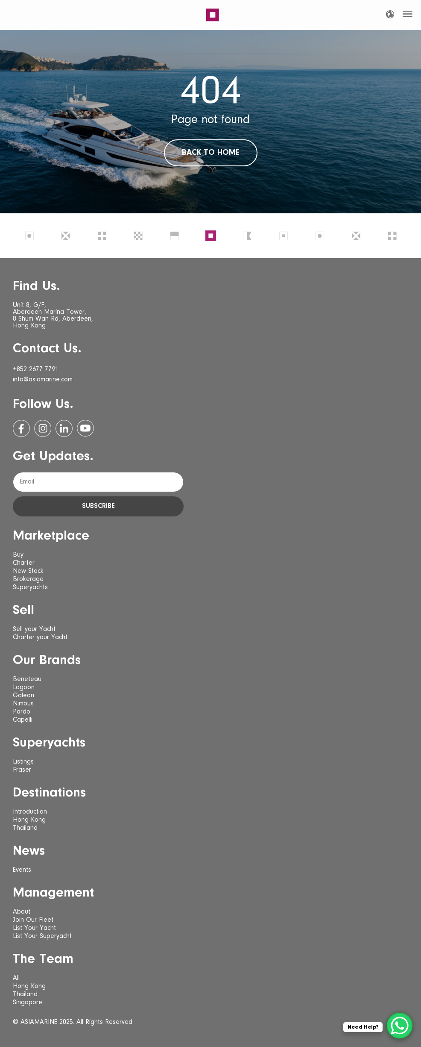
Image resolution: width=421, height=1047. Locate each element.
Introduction (30, 811)
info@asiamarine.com (43, 379)
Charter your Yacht (40, 637)
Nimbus (23, 703)
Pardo (21, 711)
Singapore (27, 1002)
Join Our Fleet (33, 920)
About (21, 911)
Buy (18, 555)
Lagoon (24, 687)
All (16, 978)
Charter (24, 563)
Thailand (25, 828)
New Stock (28, 571)
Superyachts (30, 587)
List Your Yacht (34, 928)
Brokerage (28, 579)
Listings (23, 761)
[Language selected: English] (390, 14)
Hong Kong (29, 820)
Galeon (23, 695)
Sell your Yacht (34, 629)
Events (22, 870)
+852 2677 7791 (35, 369)
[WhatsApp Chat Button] (399, 1025)
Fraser (22, 770)
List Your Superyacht (42, 936)
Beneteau (27, 679)
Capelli (22, 720)
